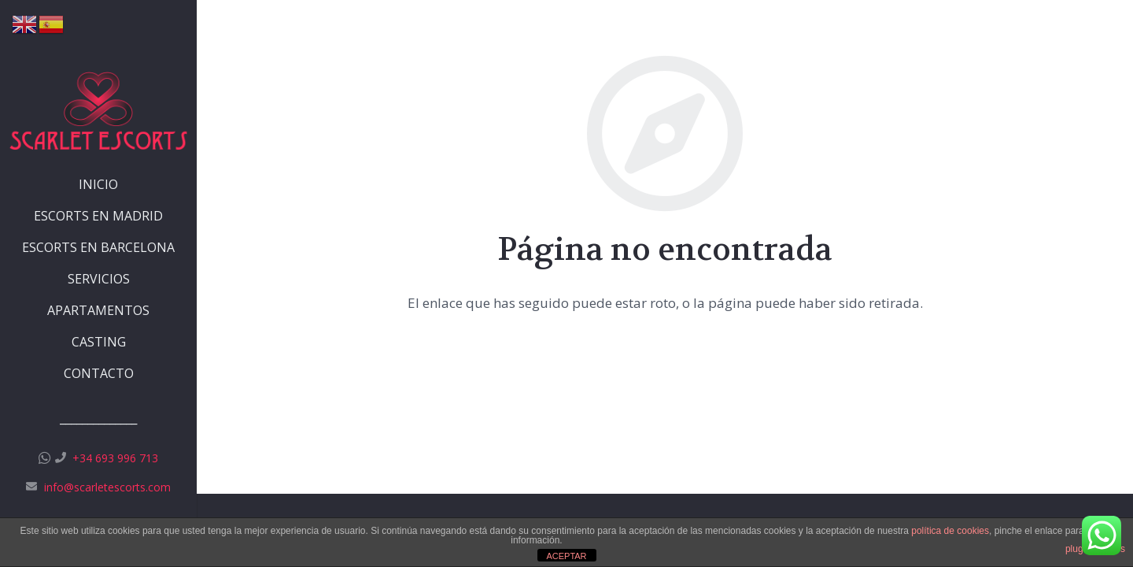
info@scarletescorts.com (107, 487)
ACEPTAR (566, 556)
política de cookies (950, 530)
